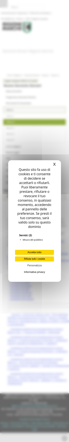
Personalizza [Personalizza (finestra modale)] (34, 265)
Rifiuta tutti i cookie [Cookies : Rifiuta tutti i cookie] (34, 259)
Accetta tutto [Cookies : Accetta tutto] (35, 252)
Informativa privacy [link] (34, 272)
